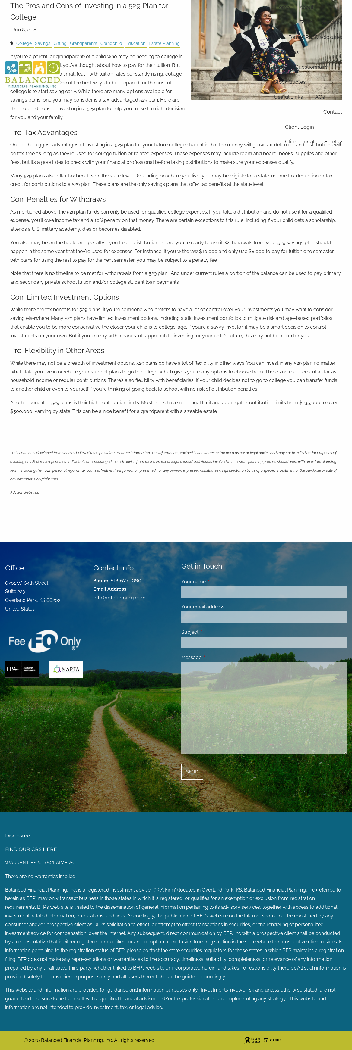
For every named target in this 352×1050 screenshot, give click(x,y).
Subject (213, 632)
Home (282, 7)
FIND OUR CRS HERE (31, 849)
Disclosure (17, 836)
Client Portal (300, 142)
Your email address (226, 607)
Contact (332, 112)
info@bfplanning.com (119, 598)
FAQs (318, 97)
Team (306, 22)
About (307, 7)
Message (214, 657)
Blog (279, 67)
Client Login (299, 127)
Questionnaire (311, 67)
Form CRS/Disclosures (315, 37)
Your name (216, 582)
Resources (286, 52)
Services (332, 22)
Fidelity (333, 142)
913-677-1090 (126, 580)
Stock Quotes (290, 82)
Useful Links (288, 97)
